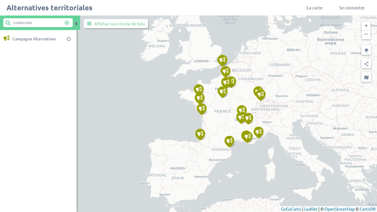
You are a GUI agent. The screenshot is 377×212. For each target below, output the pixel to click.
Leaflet (311, 208)
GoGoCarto (291, 208)
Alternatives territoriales (49, 7)
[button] (366, 25)
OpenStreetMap (340, 208)
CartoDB (368, 208)
